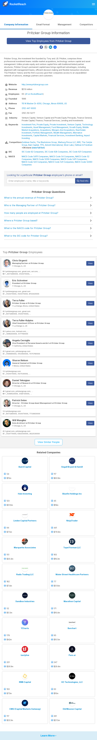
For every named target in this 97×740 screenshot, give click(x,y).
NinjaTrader (72, 520)
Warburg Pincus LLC (67, 142)
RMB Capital (25, 682)
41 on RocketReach (34, 94)
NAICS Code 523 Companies (34, 162)
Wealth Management (62, 133)
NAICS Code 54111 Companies (35, 156)
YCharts (25, 628)
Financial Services (56, 135)
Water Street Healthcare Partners (72, 574)
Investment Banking (74, 135)
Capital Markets (40, 135)
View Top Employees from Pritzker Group (48, 41)
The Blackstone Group (47, 142)
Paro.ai (72, 655)
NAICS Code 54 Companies (62, 156)
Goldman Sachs (29, 142)
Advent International (54, 145)
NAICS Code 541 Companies (61, 162)
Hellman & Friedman (83, 145)
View (90, 263)
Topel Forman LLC (72, 547)
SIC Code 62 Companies (33, 152)
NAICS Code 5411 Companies (74, 159)
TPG (42, 145)
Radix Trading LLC (25, 574)
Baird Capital (25, 467)
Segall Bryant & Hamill (72, 467)
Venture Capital (74, 124)
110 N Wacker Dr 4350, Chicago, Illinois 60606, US (44, 103)
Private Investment (58, 124)
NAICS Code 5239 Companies (46, 159)
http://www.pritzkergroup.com (35, 84)
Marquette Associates (25, 547)
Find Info (82, 180)
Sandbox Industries (24, 601)
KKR (79, 142)
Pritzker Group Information (48, 33)
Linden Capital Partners (24, 520)
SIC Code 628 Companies (56, 152)
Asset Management (41, 127)
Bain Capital (33, 145)
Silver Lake (69, 145)
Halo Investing (25, 494)
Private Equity (43, 124)
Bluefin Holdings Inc (72, 494)
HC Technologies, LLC (72, 682)
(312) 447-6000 (29, 108)
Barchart (72, 628)
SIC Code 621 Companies (80, 152)
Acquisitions (45, 130)
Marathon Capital (72, 601)
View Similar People (49, 442)
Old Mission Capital (72, 709)
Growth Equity (75, 127)
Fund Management (60, 127)
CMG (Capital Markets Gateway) (25, 709)
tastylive (25, 655)
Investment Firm (29, 124)
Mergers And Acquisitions (63, 130)
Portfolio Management (42, 133)
